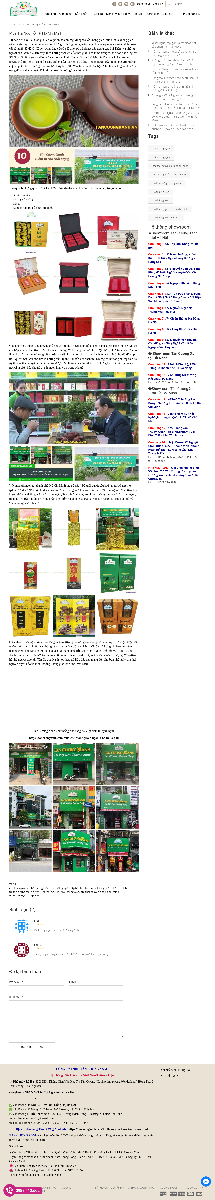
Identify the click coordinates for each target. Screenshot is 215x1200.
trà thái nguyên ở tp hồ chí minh (100, 891)
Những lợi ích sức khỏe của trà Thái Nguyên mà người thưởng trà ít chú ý (172, 62)
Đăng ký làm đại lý (118, 13)
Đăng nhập (144, 3)
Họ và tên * (16, 981)
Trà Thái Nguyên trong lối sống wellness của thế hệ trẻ (173, 71)
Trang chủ (49, 13)
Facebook (169, 1075)
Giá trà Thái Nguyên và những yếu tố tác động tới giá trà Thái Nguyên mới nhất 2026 (174, 116)
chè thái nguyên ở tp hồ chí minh (70, 888)
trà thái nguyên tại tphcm (24, 895)
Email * (73, 981)
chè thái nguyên (29, 70)
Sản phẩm (82, 13)
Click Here (69, 1092)
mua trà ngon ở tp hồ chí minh (109, 888)
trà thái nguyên (70, 891)
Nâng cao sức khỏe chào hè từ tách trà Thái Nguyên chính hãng (173, 79)
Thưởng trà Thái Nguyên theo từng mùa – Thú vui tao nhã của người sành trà (174, 97)
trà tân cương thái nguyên (24, 891)
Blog (14, 24)
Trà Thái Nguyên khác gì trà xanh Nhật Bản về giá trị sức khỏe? (172, 53)
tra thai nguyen (50, 891)
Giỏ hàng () (191, 13)
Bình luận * (16, 996)
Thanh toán (152, 13)
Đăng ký (158, 3)
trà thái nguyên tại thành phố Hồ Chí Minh (66, 650)
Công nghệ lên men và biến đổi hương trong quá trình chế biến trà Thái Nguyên (174, 106)
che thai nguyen (18, 888)
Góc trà (98, 13)
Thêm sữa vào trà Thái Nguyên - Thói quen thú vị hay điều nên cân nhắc (172, 127)
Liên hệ (168, 13)
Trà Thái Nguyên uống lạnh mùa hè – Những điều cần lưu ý (172, 88)
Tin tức (137, 13)
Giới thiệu (65, 13)
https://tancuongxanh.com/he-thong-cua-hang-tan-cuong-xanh (108, 1129)
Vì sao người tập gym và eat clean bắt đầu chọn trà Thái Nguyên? (172, 44)
